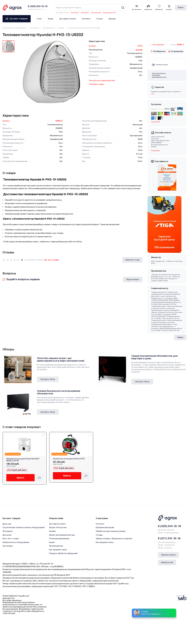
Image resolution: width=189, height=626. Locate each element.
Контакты (86, 19)
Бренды (112, 19)
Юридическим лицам (105, 527)
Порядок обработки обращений (63, 553)
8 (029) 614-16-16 (169, 526)
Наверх (180, 337)
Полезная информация (59, 539)
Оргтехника (8, 546)
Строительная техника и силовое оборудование (24, 527)
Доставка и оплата (67, 19)
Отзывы (99, 535)
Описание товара (96, 84)
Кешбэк (52, 531)
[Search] (122, 7)
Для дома (7, 535)
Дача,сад (7, 524)
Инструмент (8, 531)
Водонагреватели (109, 13)
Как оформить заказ (58, 550)
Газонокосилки (96, 13)
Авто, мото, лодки (11, 539)
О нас (39, 19)
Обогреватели (48, 28)
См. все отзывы (51, 260)
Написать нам (167, 562)
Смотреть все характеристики (102, 80)
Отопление (34, 28)
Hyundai (61, 28)
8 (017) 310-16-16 (169, 538)
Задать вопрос (132, 279)
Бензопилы (75, 13)
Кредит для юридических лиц (62, 535)
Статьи (99, 19)
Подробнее (155, 122)
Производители (56, 546)
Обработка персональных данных (111, 531)
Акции (50, 19)
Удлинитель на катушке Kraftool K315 (69, 459)
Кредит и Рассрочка (58, 527)
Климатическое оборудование (14, 28)
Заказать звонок (168, 555)
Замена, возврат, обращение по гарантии (114, 539)
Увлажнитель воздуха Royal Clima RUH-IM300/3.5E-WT (23, 460)
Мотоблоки (85, 13)
